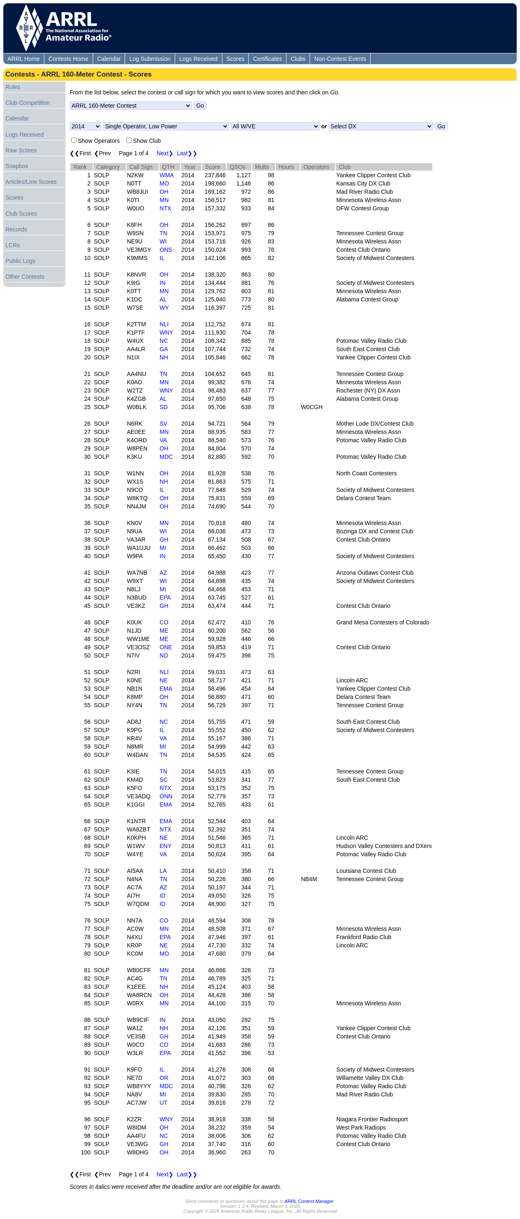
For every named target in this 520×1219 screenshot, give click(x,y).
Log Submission (150, 58)
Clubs (298, 58)
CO (164, 622)
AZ (163, 572)
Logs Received (198, 58)
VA (163, 440)
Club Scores (21, 213)
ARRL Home (23, 58)
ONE (166, 647)
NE (164, 680)
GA (164, 349)
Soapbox (16, 166)
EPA (165, 597)
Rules (12, 87)
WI (163, 241)
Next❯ (164, 153)
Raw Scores (20, 150)
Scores (235, 58)
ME (164, 630)
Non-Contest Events (340, 58)
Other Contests (24, 276)
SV (164, 423)
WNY (166, 332)
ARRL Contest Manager (308, 1201)
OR (164, 1077)
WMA (167, 175)
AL (163, 299)
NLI (164, 324)
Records (16, 229)
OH (164, 191)
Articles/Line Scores (31, 181)
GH (164, 539)
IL (162, 258)
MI (163, 547)
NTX (165, 208)
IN (163, 282)
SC (164, 779)
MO (164, 183)
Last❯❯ (187, 153)
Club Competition (27, 102)
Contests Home (68, 58)
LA (163, 870)
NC (164, 340)
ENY (166, 846)
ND (164, 655)
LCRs (12, 245)
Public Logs (20, 261)
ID (163, 895)
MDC (166, 456)
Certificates (267, 58)
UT (164, 1102)
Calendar (109, 58)
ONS (166, 249)
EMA (166, 688)
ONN (166, 796)
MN (164, 200)
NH (164, 357)
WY (164, 307)
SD (164, 407)
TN (164, 233)
